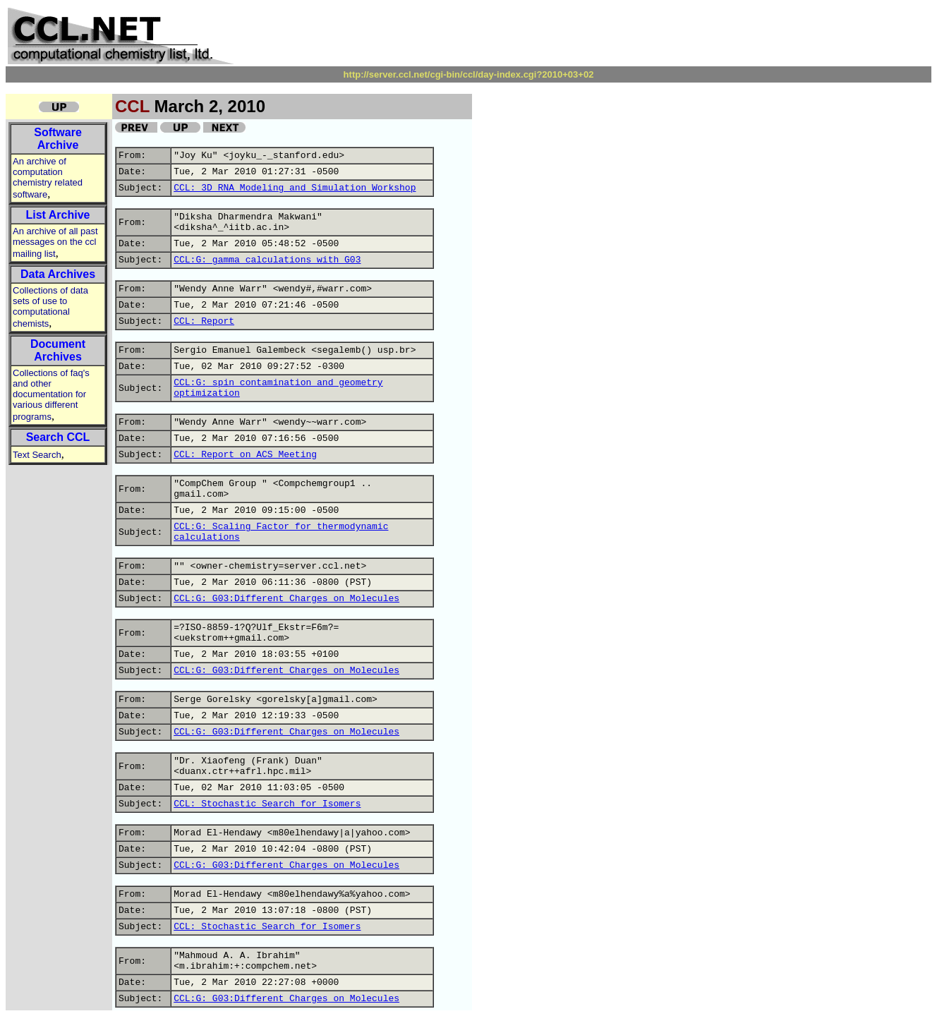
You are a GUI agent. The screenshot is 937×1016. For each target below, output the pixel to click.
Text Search (37, 454)
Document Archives (57, 350)
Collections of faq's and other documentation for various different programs (51, 395)
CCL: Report (204, 321)
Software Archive (58, 138)
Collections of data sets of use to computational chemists (50, 307)
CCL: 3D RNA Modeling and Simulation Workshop (295, 188)
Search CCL (58, 437)
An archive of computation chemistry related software (48, 178)
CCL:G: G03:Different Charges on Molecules (286, 598)
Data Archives (57, 274)
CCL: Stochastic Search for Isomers (267, 804)
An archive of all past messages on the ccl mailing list (55, 242)
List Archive (58, 215)
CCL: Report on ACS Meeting (245, 454)
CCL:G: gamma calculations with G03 (267, 260)
